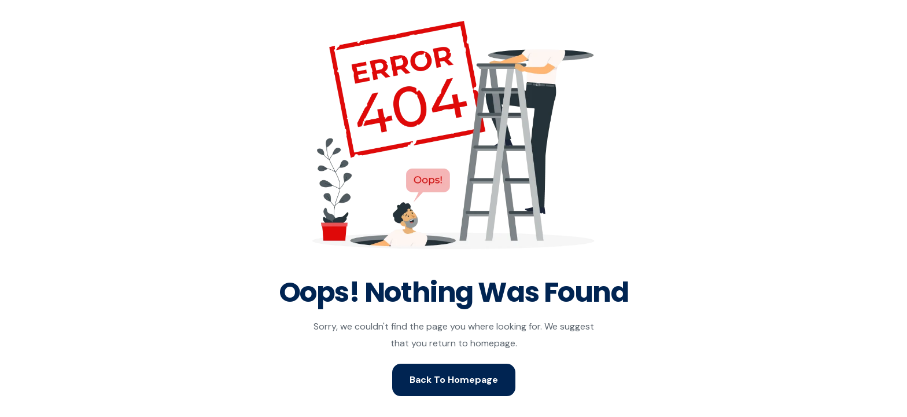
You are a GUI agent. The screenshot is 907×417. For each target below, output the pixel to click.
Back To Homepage (454, 380)
